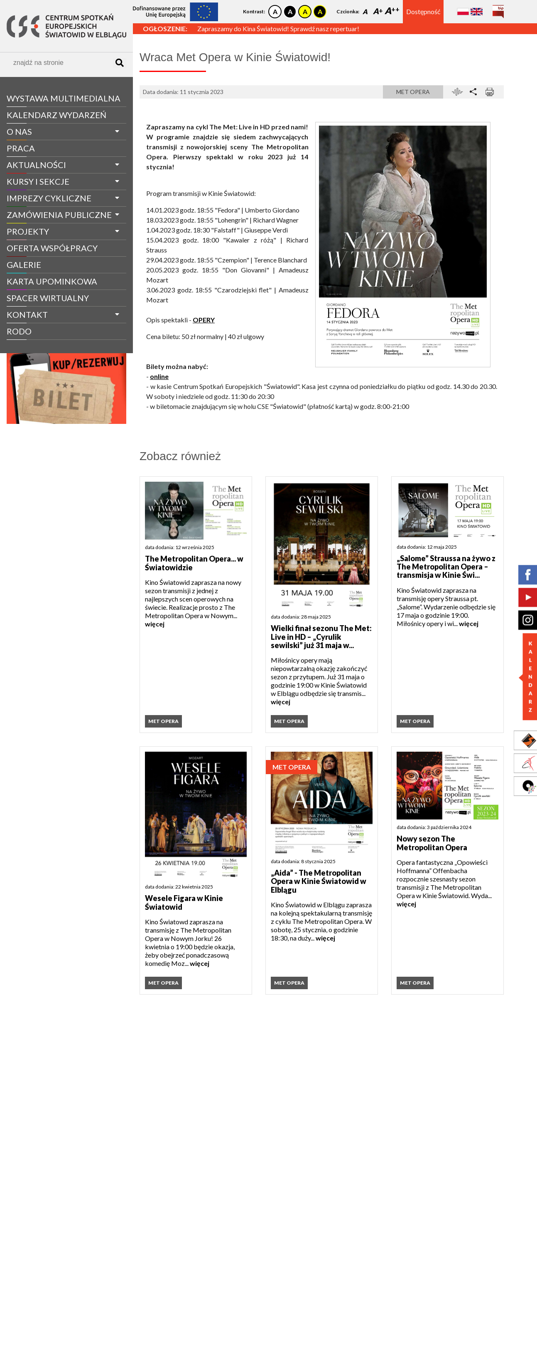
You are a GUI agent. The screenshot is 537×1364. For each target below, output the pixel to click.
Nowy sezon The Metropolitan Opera (432, 843)
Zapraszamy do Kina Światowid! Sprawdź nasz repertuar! (278, 28)
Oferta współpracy (52, 248)
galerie (24, 265)
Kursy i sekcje (38, 181)
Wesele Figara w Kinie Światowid (184, 902)
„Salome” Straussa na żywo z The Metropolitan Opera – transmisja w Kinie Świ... (446, 566)
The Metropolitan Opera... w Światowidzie (194, 563)
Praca (21, 148)
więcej (154, 624)
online (159, 376)
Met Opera (413, 91)
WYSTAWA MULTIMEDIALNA (63, 98)
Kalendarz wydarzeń (56, 115)
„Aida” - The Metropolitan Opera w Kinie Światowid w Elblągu (318, 881)
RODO (19, 331)
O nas (19, 131)
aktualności (36, 165)
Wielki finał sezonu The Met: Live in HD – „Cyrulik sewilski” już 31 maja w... (321, 636)
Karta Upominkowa (52, 281)
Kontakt (27, 314)
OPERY (204, 320)
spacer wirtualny (48, 298)
